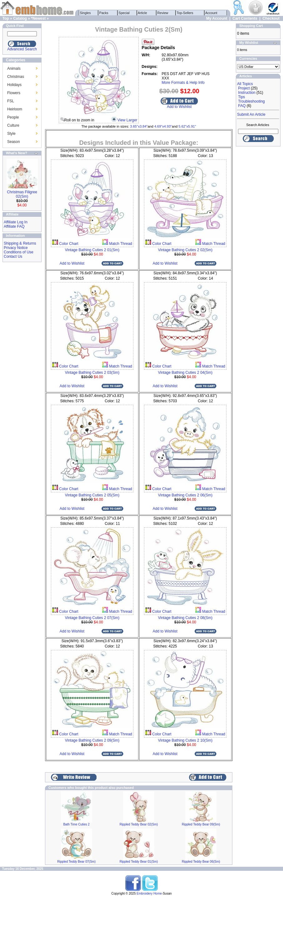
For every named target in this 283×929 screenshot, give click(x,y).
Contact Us (13, 256)
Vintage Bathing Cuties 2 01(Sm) (92, 250)
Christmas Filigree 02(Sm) (22, 194)
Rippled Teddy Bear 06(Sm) (201, 861)
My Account (216, 18)
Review (162, 13)
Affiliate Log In (15, 222)
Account (211, 13)
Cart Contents (244, 18)
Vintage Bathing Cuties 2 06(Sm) (185, 495)
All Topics (245, 84)
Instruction (246, 92)
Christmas (15, 76)
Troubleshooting (251, 101)
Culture (13, 125)
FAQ (242, 106)
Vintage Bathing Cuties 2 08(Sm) (185, 618)
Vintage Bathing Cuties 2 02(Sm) (185, 250)
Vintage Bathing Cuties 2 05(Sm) (92, 495)
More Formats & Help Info (183, 82)
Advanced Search (22, 49)
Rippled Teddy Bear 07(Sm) (76, 861)
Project (244, 88)
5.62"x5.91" (187, 126)
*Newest (38, 18)
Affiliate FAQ (14, 226)
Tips (241, 97)
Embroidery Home (149, 893)
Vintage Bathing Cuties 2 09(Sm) (92, 740)
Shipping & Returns (20, 243)
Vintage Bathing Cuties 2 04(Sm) (185, 372)
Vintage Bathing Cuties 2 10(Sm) (185, 740)
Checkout (271, 18)
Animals (14, 68)
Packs (103, 13)
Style (11, 133)
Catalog (20, 18)
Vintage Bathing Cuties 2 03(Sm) (92, 372)
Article (142, 13)
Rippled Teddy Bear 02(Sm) (139, 824)
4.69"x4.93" (163, 126)
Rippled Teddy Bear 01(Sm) (139, 861)
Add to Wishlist (179, 106)
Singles (85, 13)
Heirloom (14, 109)
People (13, 117)
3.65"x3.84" (138, 126)
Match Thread (120, 243)
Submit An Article (251, 114)
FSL (10, 101)
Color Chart (68, 243)
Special (124, 13)
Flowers (13, 93)
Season (13, 142)
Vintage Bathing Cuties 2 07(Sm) (92, 618)
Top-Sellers (185, 13)
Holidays (14, 85)
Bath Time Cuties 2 (76, 824)
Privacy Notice (16, 248)
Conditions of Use (18, 252)
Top (5, 18)
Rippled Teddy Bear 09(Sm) (201, 824)
